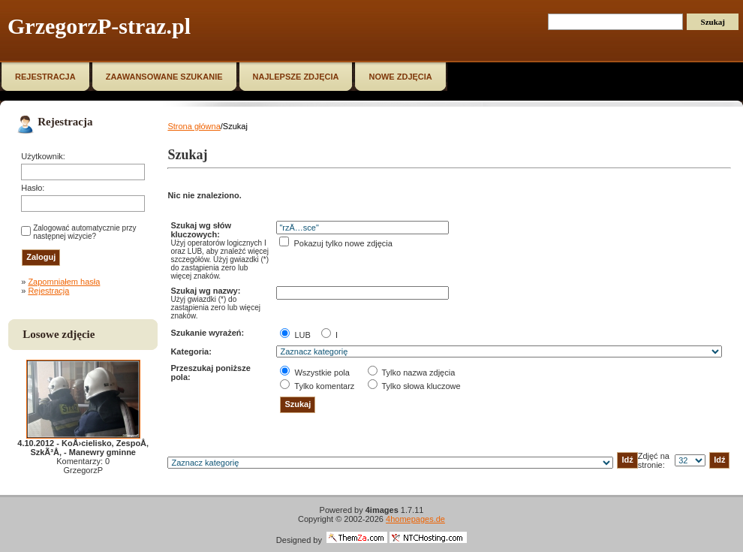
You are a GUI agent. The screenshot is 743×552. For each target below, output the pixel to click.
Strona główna (193, 126)
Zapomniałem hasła (64, 281)
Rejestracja (48, 290)
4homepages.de (415, 518)
